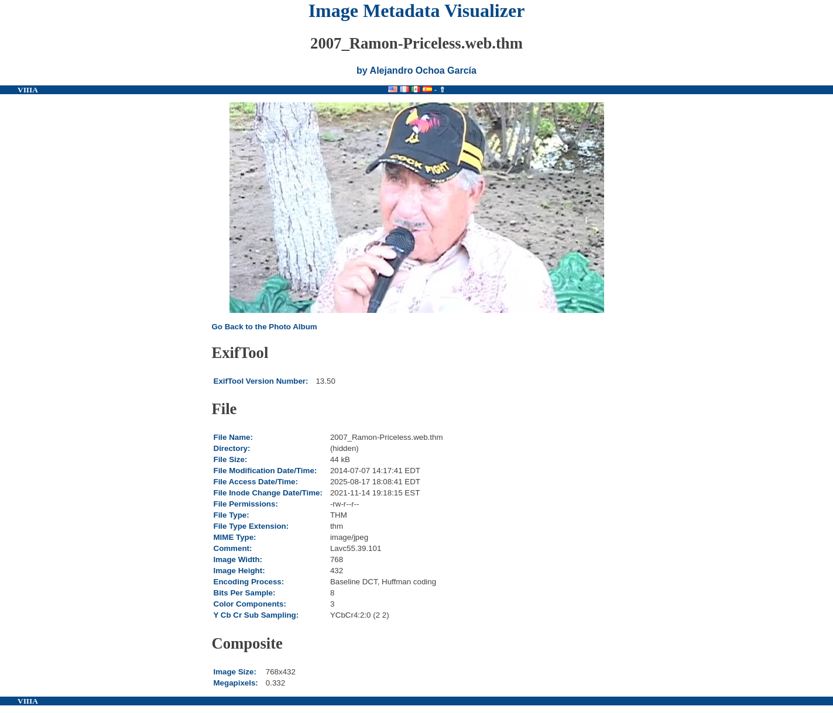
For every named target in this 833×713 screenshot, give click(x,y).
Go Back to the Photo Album (264, 326)
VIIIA (28, 89)
